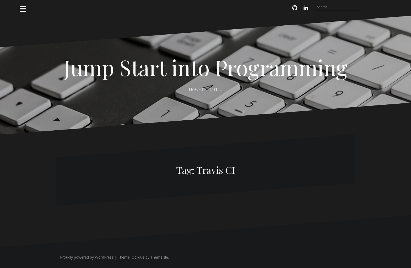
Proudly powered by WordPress (86, 257)
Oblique (138, 257)
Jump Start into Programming (206, 67)
